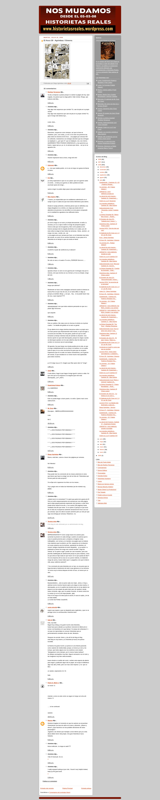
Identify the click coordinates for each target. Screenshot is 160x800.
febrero (102, 449)
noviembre (103, 169)
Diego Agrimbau (53, 454)
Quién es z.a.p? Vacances (107, 201)
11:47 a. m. (51, 518)
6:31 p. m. (51, 254)
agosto (102, 177)
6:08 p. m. (51, 243)
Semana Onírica (103, 497)
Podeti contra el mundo (105, 495)
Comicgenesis (102, 467)
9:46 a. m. (51, 392)
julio (101, 180)
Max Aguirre (52, 197)
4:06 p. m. (51, 174)
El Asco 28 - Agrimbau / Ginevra (109, 356)
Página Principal (67, 788)
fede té (50, 620)
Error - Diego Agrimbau (106, 237)
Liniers (100, 481)
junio (101, 439)
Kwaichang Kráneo (54, 385)
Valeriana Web (102, 503)
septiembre (103, 175)
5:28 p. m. (51, 216)
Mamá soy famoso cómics (106, 484)
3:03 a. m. (51, 763)
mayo (102, 441)
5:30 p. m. (51, 679)
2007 (100, 162)
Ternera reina (52, 521)
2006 (100, 165)
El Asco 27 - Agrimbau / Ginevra (109, 410)
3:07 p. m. (51, 576)
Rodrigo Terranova (54, 92)
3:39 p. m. (51, 126)
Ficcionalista (101, 473)
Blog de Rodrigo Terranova (106, 465)
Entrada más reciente (47, 788)
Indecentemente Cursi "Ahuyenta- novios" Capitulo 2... (108, 210)
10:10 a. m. (51, 423)
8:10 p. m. (51, 467)
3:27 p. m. (51, 450)
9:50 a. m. (51, 404)
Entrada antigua (86, 788)
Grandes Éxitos (102, 476)
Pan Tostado (101, 492)
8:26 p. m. (51, 300)
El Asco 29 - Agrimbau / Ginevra (109, 294)
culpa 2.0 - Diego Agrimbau (107, 291)
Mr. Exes (50, 408)
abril (101, 444)
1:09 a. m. (51, 367)
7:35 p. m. (51, 279)
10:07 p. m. (51, 717)
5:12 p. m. (51, 193)
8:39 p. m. (51, 492)
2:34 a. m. (51, 381)
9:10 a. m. (51, 740)
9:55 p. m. (51, 316)
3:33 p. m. (51, 103)
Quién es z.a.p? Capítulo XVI (108, 256)
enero (102, 452)
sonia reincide (52, 607)
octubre (102, 172)
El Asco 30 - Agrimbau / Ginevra (109, 240)
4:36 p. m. (51, 603)
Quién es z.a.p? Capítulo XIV (108, 436)
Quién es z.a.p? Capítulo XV (108, 373)
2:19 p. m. (51, 777)
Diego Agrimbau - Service (107, 407)
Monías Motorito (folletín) (105, 487)
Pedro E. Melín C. (53, 683)
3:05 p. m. (51, 528)
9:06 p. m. (51, 750)
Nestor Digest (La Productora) (107, 489)
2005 (100, 455)
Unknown (51, 165)
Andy (49, 370)
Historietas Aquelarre (104, 478)
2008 (100, 159)
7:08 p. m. (51, 264)
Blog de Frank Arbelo (104, 462)
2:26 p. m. (51, 616)
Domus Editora (102, 470)
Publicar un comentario (50, 781)
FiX (49, 178)
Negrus (50, 720)
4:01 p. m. (51, 151)
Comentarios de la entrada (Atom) (59, 792)
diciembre (103, 167)
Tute (99, 500)
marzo (102, 447)
